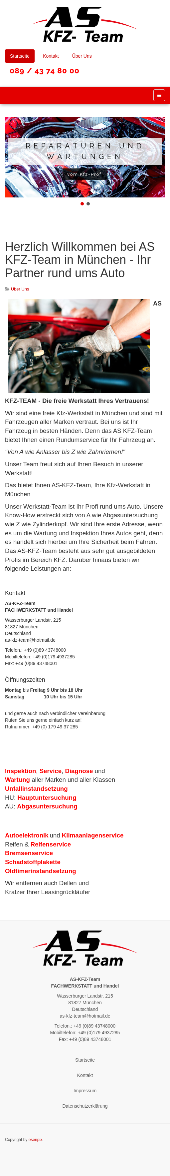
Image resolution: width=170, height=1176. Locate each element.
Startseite (20, 56)
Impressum (85, 1090)
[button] (82, 203)
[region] (85, 162)
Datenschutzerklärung (84, 1106)
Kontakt (51, 56)
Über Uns (82, 56)
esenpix (35, 1139)
